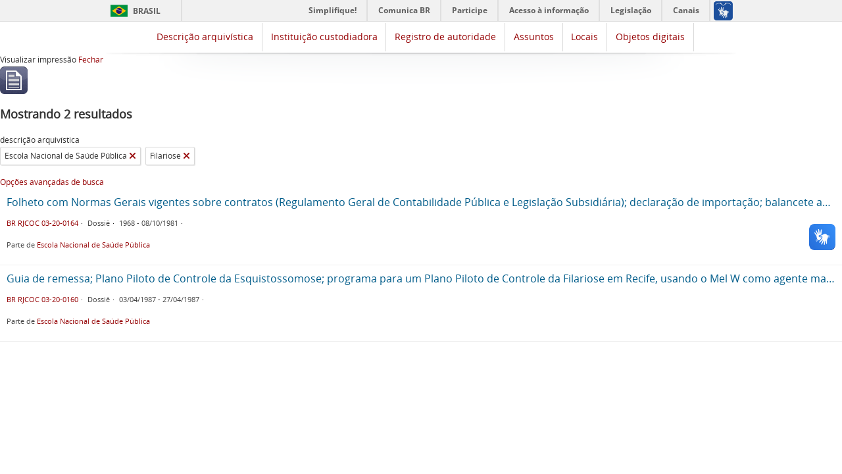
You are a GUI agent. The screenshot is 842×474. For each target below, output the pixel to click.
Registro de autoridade (445, 36)
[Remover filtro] (132, 156)
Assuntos (534, 36)
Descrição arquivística (205, 36)
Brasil (147, 10)
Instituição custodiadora (324, 36)
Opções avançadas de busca (52, 182)
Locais (584, 36)
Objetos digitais (650, 36)
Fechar (90, 59)
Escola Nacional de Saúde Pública (93, 245)
